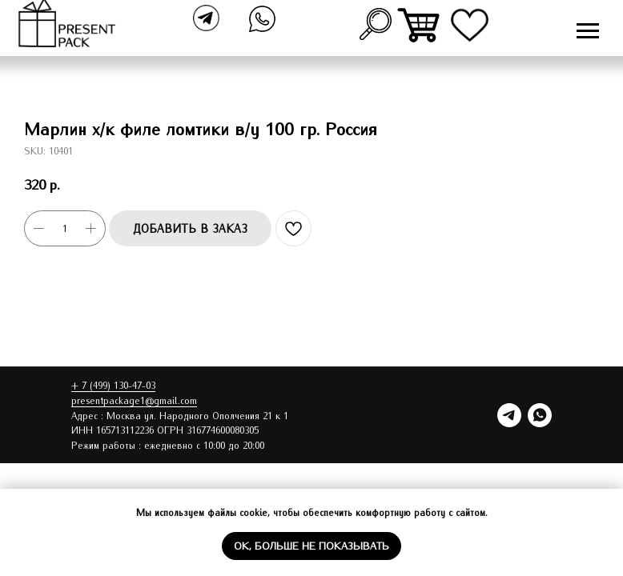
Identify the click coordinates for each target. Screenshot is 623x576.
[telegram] (509, 415)
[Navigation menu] (588, 31)
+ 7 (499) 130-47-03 (113, 384)
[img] (420, 25)
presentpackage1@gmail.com (134, 400)
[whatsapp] (540, 415)
